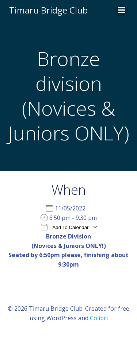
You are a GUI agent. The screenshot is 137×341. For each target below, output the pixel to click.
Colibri (99, 318)
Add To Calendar (64, 227)
